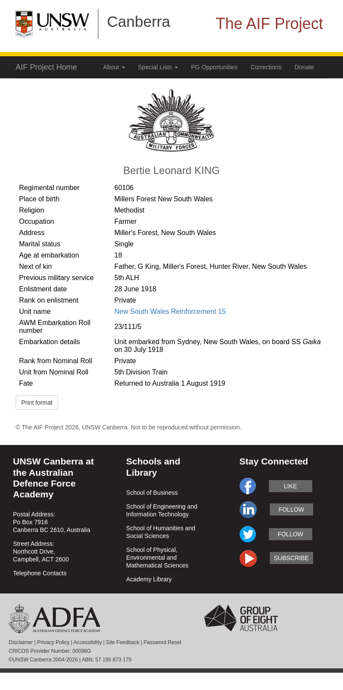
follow (291, 509)
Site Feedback (122, 642)
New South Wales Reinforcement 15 (170, 311)
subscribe (291, 558)
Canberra (138, 21)
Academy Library (149, 579)
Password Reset (162, 642)
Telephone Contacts (40, 573)
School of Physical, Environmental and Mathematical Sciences (157, 557)
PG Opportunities (214, 67)
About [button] (114, 67)
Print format (36, 402)
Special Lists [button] (158, 67)
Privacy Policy (53, 642)
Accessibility (88, 642)
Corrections (266, 67)
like (290, 486)
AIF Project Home (46, 67)
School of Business (152, 492)
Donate (304, 67)
